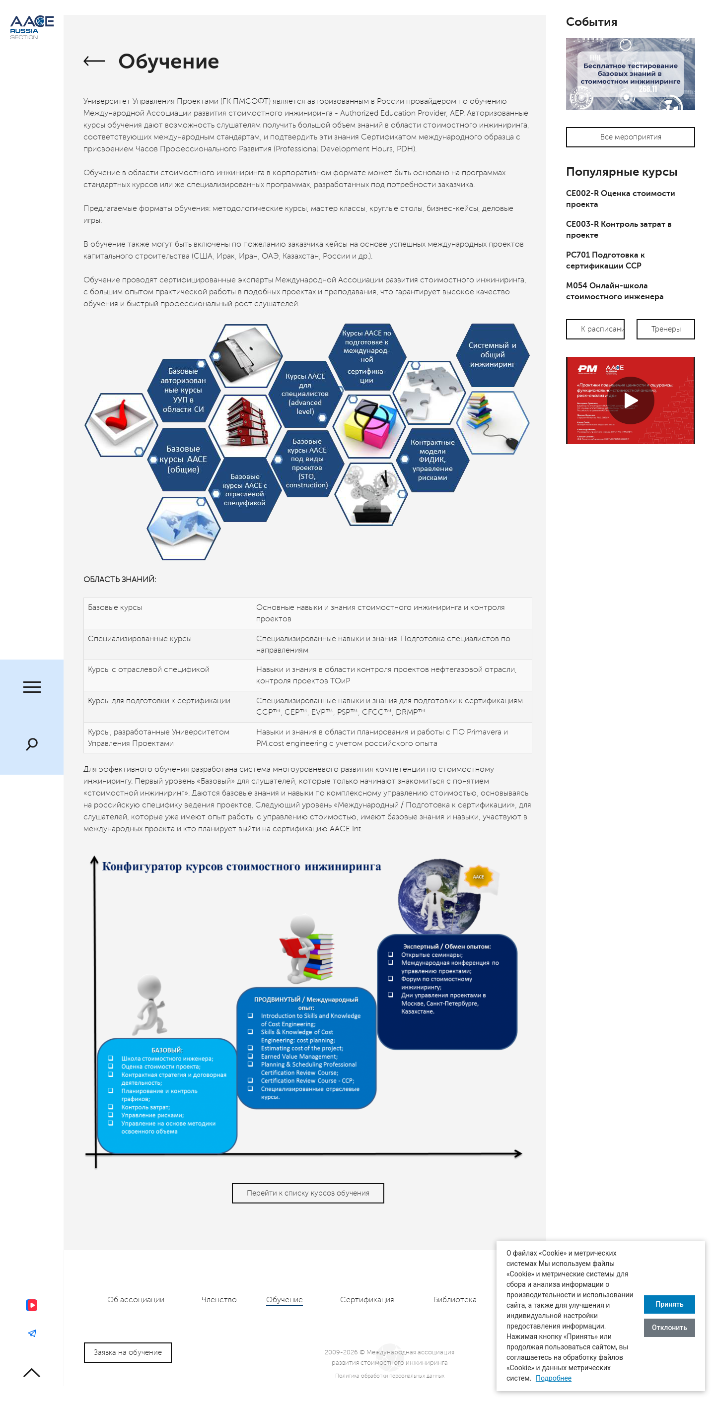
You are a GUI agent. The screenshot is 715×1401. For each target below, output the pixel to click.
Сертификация (367, 1299)
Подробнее (554, 1378)
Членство (219, 1299)
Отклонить (669, 1328)
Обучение (284, 1299)
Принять (669, 1304)
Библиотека (455, 1299)
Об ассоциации (135, 1299)
